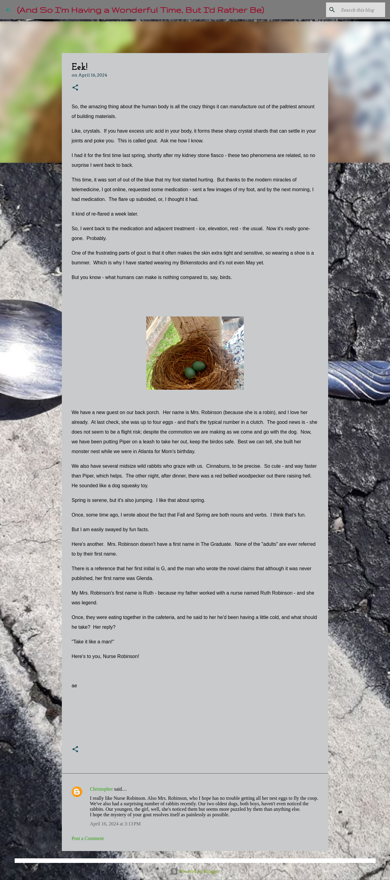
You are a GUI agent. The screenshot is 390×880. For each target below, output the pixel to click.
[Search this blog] (353, 9)
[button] (75, 88)
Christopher (101, 789)
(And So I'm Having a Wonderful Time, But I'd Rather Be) (140, 9)
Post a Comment (88, 838)
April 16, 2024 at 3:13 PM (115, 823)
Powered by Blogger (195, 871)
